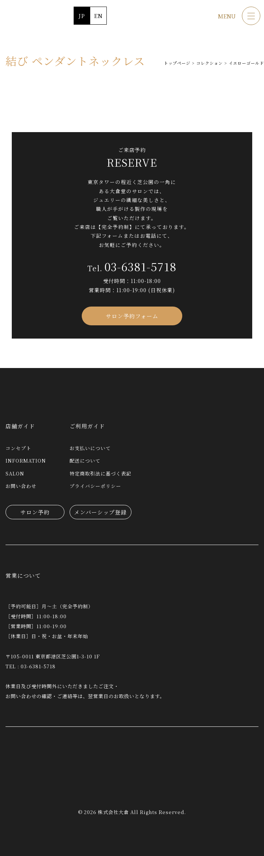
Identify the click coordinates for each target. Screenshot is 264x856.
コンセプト (18, 448)
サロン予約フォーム (132, 316)
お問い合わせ (21, 485)
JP (81, 16)
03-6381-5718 (140, 266)
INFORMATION (26, 460)
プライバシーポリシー (95, 485)
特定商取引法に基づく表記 (100, 473)
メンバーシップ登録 (100, 512)
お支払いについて (90, 448)
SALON (15, 473)
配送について (85, 460)
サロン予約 (35, 512)
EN (98, 16)
